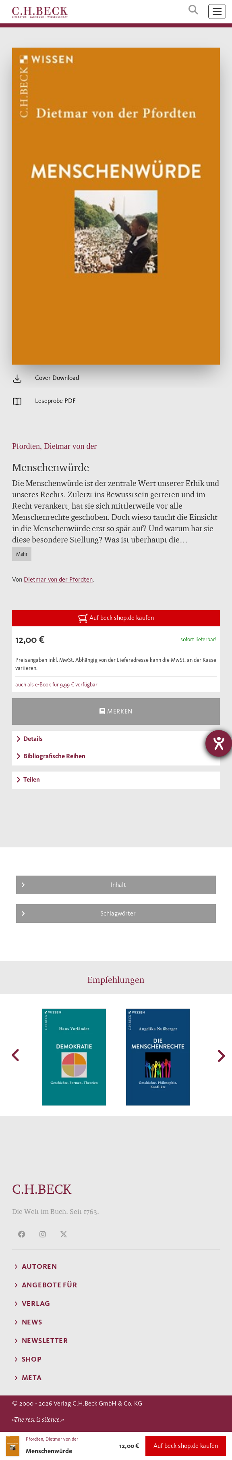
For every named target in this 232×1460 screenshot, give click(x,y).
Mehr (21, 554)
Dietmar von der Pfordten (58, 579)
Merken (116, 711)
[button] (16, 1055)
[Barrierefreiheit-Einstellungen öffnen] (218, 743)
